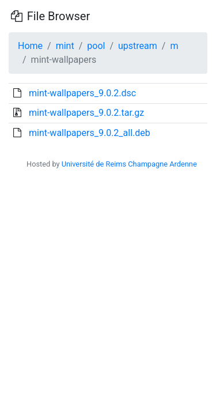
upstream (137, 45)
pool (96, 45)
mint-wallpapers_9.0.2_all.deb (89, 132)
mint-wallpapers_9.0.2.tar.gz (86, 112)
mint (65, 45)
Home (30, 45)
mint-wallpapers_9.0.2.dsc (82, 93)
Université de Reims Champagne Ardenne (129, 164)
